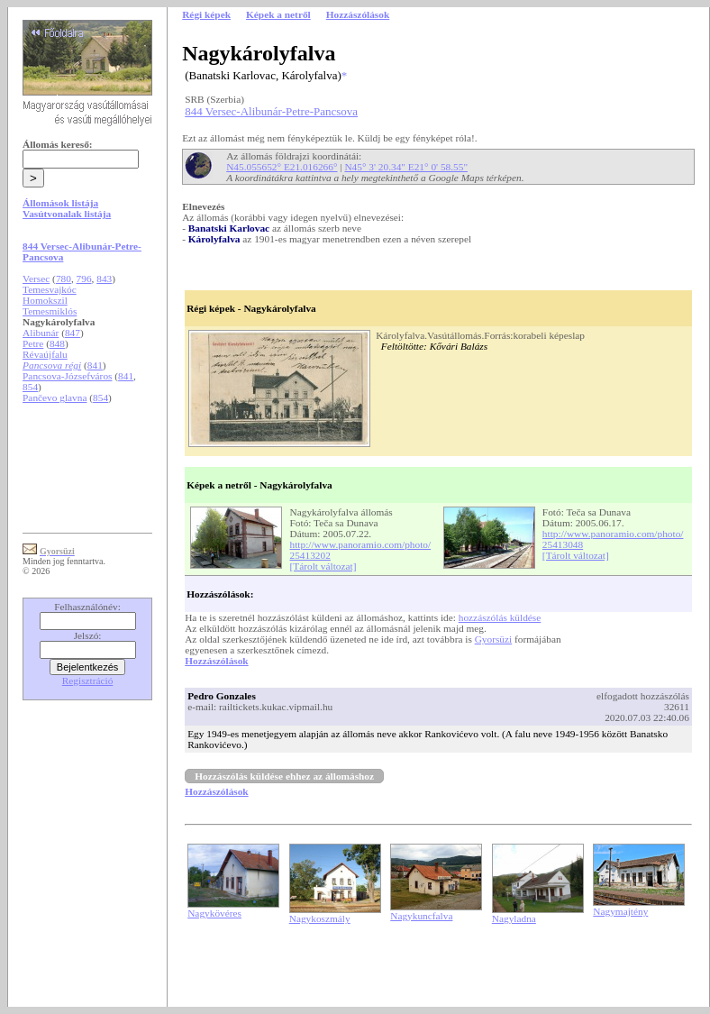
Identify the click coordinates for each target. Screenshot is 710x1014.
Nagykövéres (214, 913)
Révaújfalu (45, 354)
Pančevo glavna (54, 397)
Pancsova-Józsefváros (67, 375)
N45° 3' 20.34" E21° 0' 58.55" (406, 166)
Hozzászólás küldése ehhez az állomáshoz (284, 776)
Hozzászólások (216, 660)
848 (57, 343)
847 (72, 332)
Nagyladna (514, 918)
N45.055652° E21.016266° (281, 166)
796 (84, 278)
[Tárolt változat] (323, 566)
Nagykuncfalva (421, 915)
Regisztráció (88, 680)
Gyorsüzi (494, 639)
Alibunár (41, 332)
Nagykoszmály (319, 918)
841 (95, 365)
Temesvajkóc (50, 289)
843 (104, 278)
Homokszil (45, 300)
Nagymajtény (620, 911)
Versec (36, 278)
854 (30, 386)
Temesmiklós (50, 311)
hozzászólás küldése (500, 617)
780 (63, 278)
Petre (33, 343)
